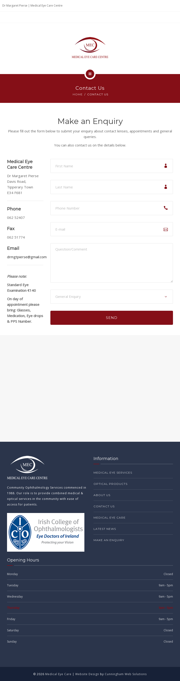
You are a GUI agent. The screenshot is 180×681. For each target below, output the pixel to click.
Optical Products (111, 484)
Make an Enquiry (109, 540)
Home (78, 94)
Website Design (87, 674)
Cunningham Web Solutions (126, 674)
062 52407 (16, 217)
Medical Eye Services (113, 472)
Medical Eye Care (110, 517)
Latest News (105, 529)
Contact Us (104, 506)
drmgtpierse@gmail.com (27, 256)
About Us (102, 495)
